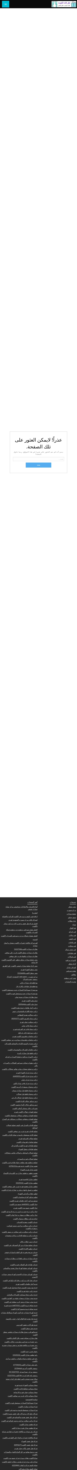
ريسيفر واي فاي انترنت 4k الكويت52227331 (22, 1375)
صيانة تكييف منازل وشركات (28, 1469)
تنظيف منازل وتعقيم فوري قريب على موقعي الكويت (19, 1186)
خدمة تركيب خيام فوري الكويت (27, 1291)
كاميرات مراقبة (71, 960)
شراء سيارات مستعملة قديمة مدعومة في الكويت (21, 1410)
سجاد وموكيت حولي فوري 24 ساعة (25, 1392)
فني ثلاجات (72, 942)
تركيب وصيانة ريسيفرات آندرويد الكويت (24, 1087)
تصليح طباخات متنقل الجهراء (27, 1149)
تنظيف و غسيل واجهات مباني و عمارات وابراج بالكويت (19, 1190)
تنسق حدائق (72, 917)
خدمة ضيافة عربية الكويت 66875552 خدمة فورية (20, 1305)
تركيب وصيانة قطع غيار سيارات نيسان (24, 1090)
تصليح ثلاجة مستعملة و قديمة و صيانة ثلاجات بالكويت (19, 1135)
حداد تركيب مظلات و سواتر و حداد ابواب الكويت (21, 1215)
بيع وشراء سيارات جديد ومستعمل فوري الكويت (21, 993)
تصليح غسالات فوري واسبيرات (27, 1159)
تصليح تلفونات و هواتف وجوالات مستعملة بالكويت (21, 1115)
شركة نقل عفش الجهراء (29, 1441)
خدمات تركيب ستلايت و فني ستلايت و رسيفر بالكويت (19, 1232)
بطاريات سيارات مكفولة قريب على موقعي (23, 956)
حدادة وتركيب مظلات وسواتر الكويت (25, 1219)
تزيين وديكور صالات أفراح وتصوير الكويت (23, 1105)
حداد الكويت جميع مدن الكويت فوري (25, 1208)
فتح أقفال (73, 928)
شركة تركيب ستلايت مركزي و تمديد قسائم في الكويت (19, 1421)
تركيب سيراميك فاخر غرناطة (27, 1033)
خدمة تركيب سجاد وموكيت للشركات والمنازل (22, 1295)
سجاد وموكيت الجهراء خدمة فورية (26, 1385)
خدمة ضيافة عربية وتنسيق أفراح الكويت (24, 1309)
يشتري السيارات (70, 982)
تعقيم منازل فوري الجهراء (28, 1170)
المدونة (35, 939)
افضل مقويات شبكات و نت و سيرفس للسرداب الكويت (19, 936)
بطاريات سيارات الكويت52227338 (25, 949)
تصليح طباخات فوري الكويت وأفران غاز (24, 1146)
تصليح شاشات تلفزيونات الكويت (26, 1142)
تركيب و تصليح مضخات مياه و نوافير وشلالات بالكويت (19, 1069)
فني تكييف (72, 939)
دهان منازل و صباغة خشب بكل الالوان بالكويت (22, 1338)
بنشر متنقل (72, 907)
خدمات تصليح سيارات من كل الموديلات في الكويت (20, 1245)
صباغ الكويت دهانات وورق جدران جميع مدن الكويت (20, 1458)
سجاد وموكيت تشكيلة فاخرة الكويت (25, 1389)
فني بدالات (72, 935)
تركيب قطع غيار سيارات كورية (27, 1053)
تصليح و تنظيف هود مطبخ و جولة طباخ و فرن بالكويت (19, 1162)
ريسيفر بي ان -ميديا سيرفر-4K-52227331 (23, 1372)
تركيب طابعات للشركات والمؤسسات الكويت (22, 1050)
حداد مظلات (72, 921)
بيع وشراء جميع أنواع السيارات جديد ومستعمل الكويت (19, 990)
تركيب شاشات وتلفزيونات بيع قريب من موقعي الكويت (19, 1040)
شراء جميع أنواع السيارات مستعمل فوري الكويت (21, 1403)
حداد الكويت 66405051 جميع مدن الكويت (23, 1204)
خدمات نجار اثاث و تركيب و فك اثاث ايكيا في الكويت (20, 1280)
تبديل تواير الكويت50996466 (27, 1004)
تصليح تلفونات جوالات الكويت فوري (25, 1112)
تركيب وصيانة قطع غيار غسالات (26, 1094)
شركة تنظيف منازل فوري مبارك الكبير (24, 1428)
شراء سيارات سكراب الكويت (27, 1406)
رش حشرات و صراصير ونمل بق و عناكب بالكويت (20, 1342)
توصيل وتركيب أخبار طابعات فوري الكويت (23, 1201)
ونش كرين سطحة (70, 978)
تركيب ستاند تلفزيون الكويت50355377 (24, 1018)
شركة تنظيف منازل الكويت (28, 1424)
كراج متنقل (72, 964)
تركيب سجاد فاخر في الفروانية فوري (25, 1029)
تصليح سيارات (71, 914)
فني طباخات (72, 953)
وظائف (73, 974)
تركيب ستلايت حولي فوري (28, 1022)
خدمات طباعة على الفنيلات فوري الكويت (23, 1265)
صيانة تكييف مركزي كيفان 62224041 (24, 1465)
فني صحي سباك (70, 949)
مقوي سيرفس (71, 971)
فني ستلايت (72, 946)
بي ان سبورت (71, 910)
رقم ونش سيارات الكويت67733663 (25, 1365)
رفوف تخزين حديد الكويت (29, 1351)
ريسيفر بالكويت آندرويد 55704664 (25, 1368)
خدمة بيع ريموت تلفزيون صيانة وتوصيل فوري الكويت (20, 1287)
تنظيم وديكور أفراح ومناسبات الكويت (25, 1197)
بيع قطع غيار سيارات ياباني (28, 983)
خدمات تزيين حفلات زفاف (28, 1242)
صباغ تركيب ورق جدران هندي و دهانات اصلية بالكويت (19, 1462)
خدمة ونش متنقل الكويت (29, 1328)
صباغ (74, 924)
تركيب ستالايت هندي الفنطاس (27, 1015)
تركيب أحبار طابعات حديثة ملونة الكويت (24, 1008)
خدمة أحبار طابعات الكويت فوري (26, 1284)
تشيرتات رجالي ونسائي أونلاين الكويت (24, 1108)
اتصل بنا (34, 913)
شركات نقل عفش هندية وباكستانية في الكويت (22, 1417)
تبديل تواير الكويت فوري (29, 1001)
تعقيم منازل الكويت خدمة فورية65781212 (23, 1166)
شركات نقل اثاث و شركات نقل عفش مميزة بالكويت (20, 1414)
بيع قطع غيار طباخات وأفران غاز (26, 986)
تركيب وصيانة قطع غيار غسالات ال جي (24, 1098)
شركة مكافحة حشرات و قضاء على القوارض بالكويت (20, 1438)
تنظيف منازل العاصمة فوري (28, 1179)
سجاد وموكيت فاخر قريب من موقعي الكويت (22, 1396)
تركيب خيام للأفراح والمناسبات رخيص (24, 1011)
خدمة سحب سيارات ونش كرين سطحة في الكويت (20, 1302)
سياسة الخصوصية (31, 1399)
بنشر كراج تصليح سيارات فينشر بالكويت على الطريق (20, 966)
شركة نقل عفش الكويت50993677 (25, 1445)
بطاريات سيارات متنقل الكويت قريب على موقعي (21, 953)
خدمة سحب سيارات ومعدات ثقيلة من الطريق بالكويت (19, 1298)
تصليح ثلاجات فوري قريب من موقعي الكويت (22, 1131)
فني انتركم (72, 932)
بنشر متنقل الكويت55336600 (27, 973)
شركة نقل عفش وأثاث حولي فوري (25, 1448)
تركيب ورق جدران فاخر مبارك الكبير (25, 1083)
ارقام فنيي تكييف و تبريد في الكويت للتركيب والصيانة (19, 916)
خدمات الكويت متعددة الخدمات (27, 1222)
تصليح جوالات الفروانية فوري (27, 1138)
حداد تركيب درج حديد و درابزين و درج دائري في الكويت (19, 1211)
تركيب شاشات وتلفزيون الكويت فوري (24, 1036)
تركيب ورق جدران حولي (29, 1080)
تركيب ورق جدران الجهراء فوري (26, 1073)
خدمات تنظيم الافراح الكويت (28, 1249)
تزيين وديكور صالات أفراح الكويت (26, 1101)
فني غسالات (72, 957)
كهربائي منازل (71, 967)
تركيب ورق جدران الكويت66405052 (25, 1076)
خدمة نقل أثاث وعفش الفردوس (26, 1325)
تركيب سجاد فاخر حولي (29, 1026)
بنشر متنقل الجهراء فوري (29, 969)
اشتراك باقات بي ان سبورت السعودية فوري (23, 920)
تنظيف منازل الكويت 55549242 (26, 1183)
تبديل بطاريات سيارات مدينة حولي (26, 997)
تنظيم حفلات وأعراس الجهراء (27, 1194)
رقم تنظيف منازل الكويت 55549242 (25, 1355)
